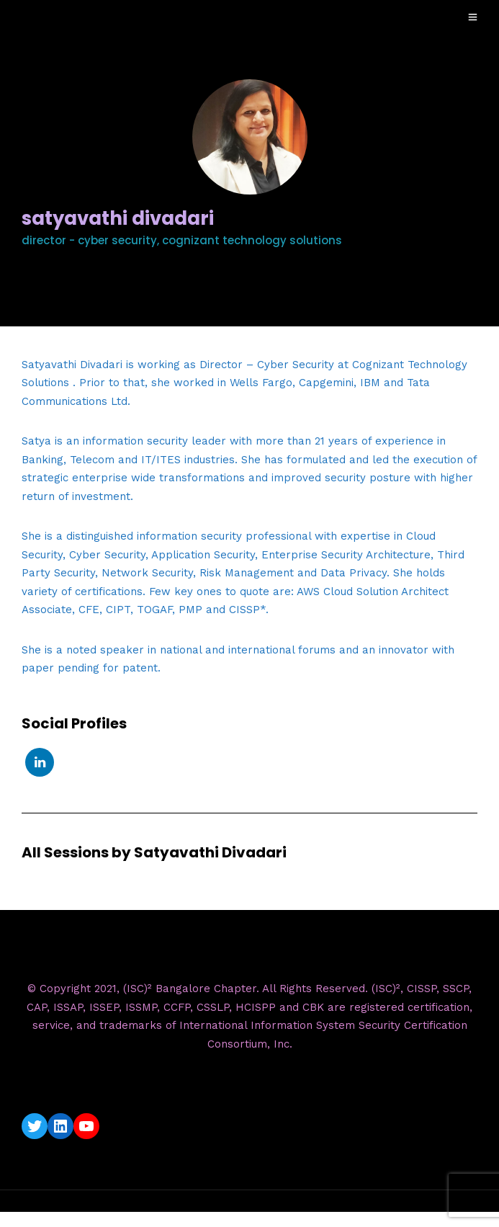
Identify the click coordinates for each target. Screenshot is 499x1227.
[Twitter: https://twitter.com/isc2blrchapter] (35, 1126)
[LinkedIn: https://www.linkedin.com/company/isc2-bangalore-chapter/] (60, 1126)
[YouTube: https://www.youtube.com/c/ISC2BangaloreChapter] (86, 1126)
